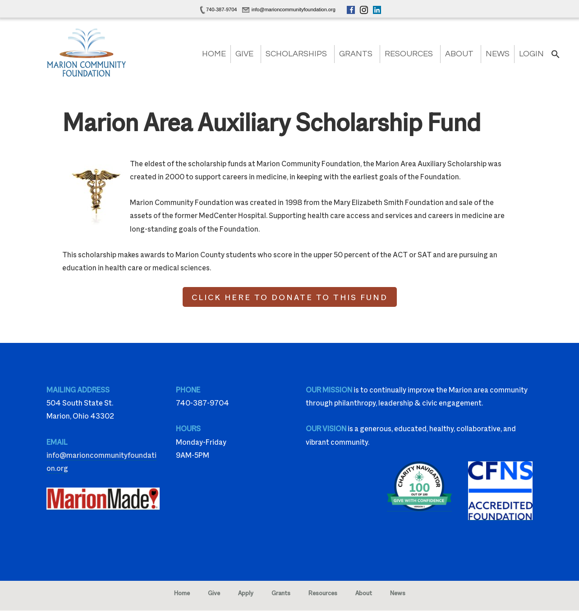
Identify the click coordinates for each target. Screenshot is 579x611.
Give (244, 54)
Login (531, 54)
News (498, 54)
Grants (355, 54)
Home (214, 54)
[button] (555, 57)
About (459, 54)
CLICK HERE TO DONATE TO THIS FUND (290, 297)
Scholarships (296, 54)
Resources (409, 54)
